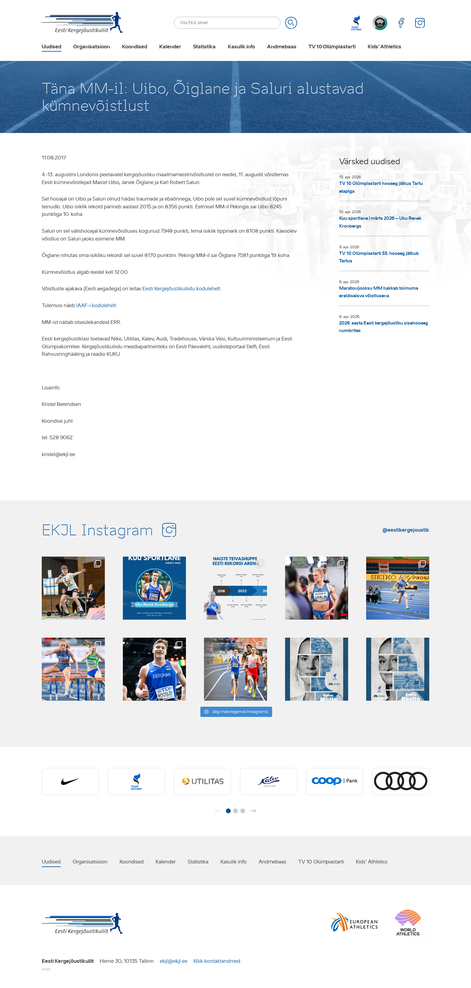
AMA (46, 969)
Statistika (204, 47)
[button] (228, 810)
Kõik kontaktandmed (216, 961)
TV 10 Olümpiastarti (332, 47)
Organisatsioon (91, 47)
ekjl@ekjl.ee (173, 961)
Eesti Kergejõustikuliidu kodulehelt (181, 289)
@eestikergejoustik (405, 530)
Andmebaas (281, 47)
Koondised (134, 47)
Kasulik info (241, 47)
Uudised (51, 47)
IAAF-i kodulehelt (96, 305)
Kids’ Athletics (384, 47)
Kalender (170, 47)
